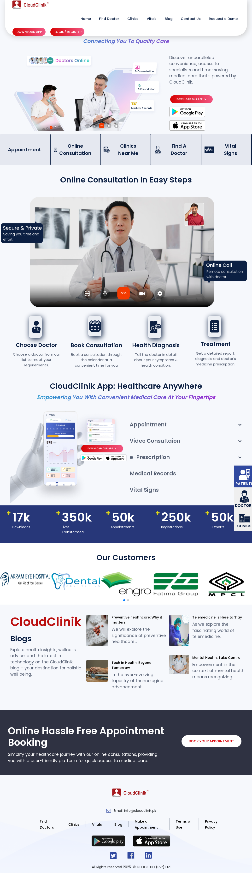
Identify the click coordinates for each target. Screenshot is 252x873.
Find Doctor (109, 18)
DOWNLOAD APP (29, 32)
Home (86, 18)
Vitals (152, 18)
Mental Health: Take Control (216, 657)
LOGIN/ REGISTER (68, 32)
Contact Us (191, 18)
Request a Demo (223, 18)
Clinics (133, 18)
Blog (169, 18)
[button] (124, 600)
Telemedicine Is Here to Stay (217, 617)
